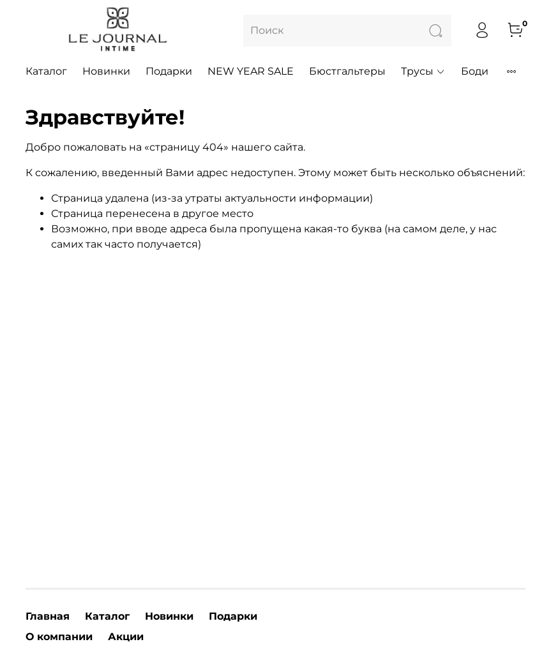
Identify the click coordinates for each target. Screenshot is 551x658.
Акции (126, 637)
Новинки (106, 71)
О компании (59, 637)
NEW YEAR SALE (251, 71)
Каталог (46, 71)
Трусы (423, 71)
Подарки (169, 71)
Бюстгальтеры (347, 71)
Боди (474, 71)
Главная (48, 616)
